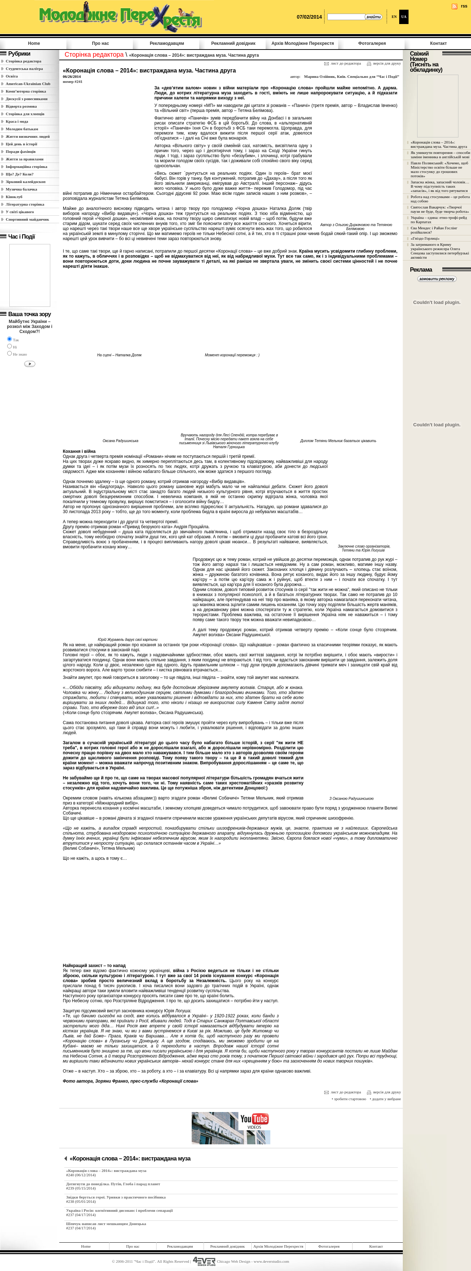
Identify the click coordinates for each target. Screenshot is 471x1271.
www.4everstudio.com (271, 1261)
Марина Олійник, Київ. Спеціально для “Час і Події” (351, 76)
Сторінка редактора (23, 61)
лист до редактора (342, 63)
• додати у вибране (385, 1099)
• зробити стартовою (349, 1099)
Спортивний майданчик (27, 219)
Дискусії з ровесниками (26, 99)
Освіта (12, 76)
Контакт (438, 43)
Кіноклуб (14, 196)
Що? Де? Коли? (19, 174)
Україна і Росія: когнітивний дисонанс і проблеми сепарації (119, 1210)
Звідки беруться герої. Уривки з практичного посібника (115, 1197)
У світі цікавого (20, 212)
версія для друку (384, 63)
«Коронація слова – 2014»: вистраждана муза (130, 1158)
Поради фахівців (21, 151)
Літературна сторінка (25, 204)
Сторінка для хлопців (25, 114)
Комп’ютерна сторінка (26, 91)
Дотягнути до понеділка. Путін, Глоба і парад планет (113, 1184)
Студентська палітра (24, 68)
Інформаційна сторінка (26, 166)
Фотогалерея (372, 43)
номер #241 (73, 81)
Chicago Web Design (233, 1261)
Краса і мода (17, 121)
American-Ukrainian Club (28, 83)
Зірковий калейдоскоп (26, 181)
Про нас (100, 43)
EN (394, 17)
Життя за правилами (24, 159)
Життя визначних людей (28, 136)
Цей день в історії (21, 144)
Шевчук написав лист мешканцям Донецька (106, 1223)
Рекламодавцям (167, 43)
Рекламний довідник (233, 43)
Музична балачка (21, 189)
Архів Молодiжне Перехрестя (302, 43)
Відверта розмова (21, 106)
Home (34, 43)
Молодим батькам (22, 129)
